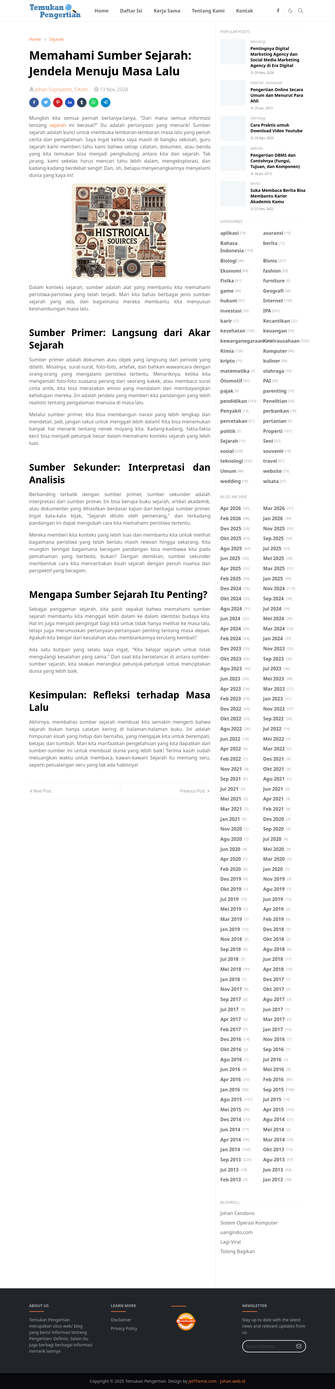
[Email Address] (268, 1346)
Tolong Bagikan (237, 1251)
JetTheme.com (203, 1381)
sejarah (58, 125)
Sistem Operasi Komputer (249, 1222)
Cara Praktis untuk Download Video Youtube (277, 127)
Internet (258, 82)
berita (255, 183)
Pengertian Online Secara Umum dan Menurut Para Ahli (277, 95)
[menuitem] (102, 10)
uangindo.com (236, 1232)
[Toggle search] (300, 10)
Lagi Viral (230, 1242)
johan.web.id (232, 1381)
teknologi (258, 41)
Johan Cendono (237, 1213)
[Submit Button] (298, 1346)
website (257, 148)
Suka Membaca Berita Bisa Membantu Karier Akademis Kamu (278, 195)
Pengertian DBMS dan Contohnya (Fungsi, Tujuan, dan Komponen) (275, 160)
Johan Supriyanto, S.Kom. (62, 89)
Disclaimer (121, 1320)
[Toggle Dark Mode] (290, 10)
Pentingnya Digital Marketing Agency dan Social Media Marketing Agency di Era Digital (275, 57)
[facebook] (278, 10)
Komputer (274, 82)
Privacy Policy (124, 1328)
